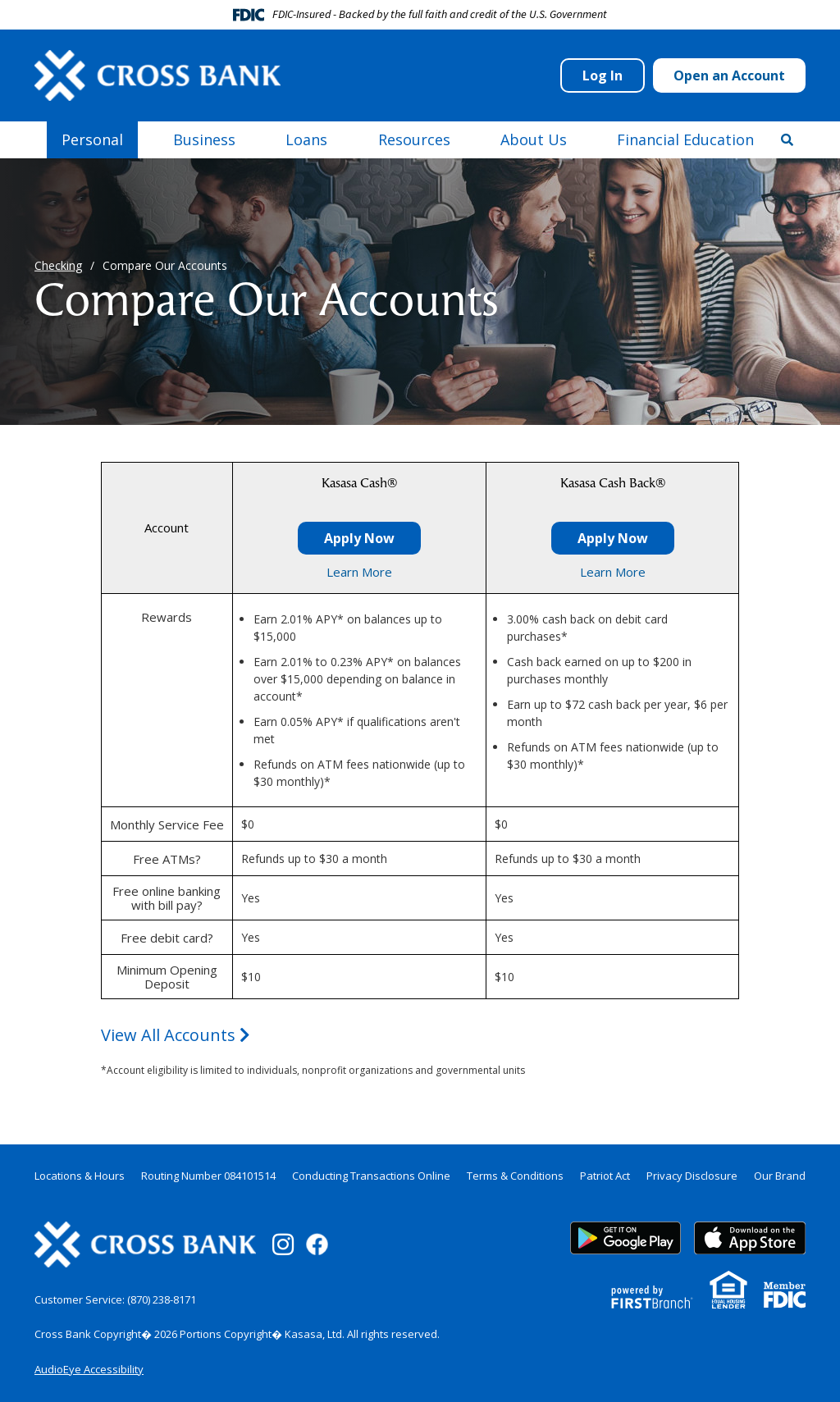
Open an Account (729, 75)
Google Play (626, 1238)
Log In (602, 75)
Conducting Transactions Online (371, 1175)
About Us (533, 139)
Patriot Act (605, 1175)
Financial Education (685, 139)
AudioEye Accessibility (89, 1369)
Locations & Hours (79, 1175)
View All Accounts (175, 1035)
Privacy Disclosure (691, 1175)
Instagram (283, 1244)
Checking (58, 265)
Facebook (317, 1244)
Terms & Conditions (515, 1175)
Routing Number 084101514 (208, 1175)
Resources (414, 139)
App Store (750, 1238)
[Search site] (787, 139)
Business (204, 139)
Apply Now (359, 538)
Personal (92, 139)
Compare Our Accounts (165, 265)
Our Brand (780, 1175)
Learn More (359, 572)
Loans (306, 139)
